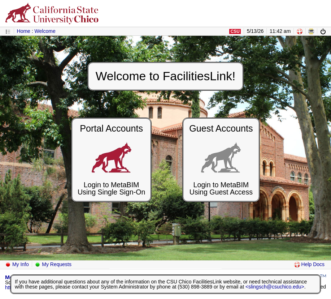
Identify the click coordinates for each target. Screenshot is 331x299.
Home (23, 31)
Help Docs (309, 264)
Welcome (45, 31)
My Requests (53, 264)
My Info (17, 264)
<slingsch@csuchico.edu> (274, 287)
